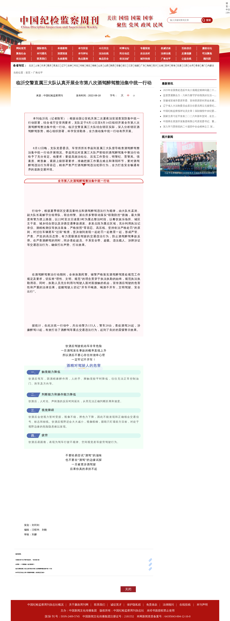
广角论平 (166, 59)
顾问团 (207, 58)
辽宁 (63, 65)
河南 (82, 65)
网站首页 (21, 48)
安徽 (118, 65)
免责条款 (151, 604)
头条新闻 (62, 58)
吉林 (70, 65)
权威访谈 (166, 48)
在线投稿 (185, 604)
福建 (136, 65)
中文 (228, 9)
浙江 (124, 65)
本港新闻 (62, 48)
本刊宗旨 (83, 48)
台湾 (191, 65)
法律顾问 (168, 604)
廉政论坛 (207, 48)
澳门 (203, 65)
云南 (161, 65)
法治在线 (104, 53)
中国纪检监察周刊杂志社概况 (45, 604)
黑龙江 (56, 65)
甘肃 (179, 65)
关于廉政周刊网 (78, 604)
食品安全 (104, 58)
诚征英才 (116, 604)
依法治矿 (124, 58)
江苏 (130, 65)
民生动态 (124, 53)
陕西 (112, 65)
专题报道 (145, 48)
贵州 (167, 65)
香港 (197, 65)
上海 (37, 65)
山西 (106, 65)
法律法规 (166, 53)
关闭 (128, 589)
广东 (143, 65)
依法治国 (21, 58)
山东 (100, 65)
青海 (173, 65)
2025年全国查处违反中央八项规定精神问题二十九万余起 (193, 90)
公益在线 (186, 58)
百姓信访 (186, 48)
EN (228, 12)
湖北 (88, 65)
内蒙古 (210, 65)
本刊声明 (202, 604)
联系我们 (42, 58)
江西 (185, 65)
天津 (43, 65)
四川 (155, 65)
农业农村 (145, 53)
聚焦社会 (21, 53)
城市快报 (145, 58)
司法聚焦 (207, 53)
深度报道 (62, 53)
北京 (31, 65)
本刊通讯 (42, 53)
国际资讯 (42, 48)
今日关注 (104, 48)
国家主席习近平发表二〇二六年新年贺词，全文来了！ (192, 116)
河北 (76, 65)
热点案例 (83, 58)
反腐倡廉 (186, 53)
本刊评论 (83, 53)
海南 (149, 65)
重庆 (49, 65)
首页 (28, 72)
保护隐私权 (134, 604)
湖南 (94, 65)
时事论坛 (124, 48)
